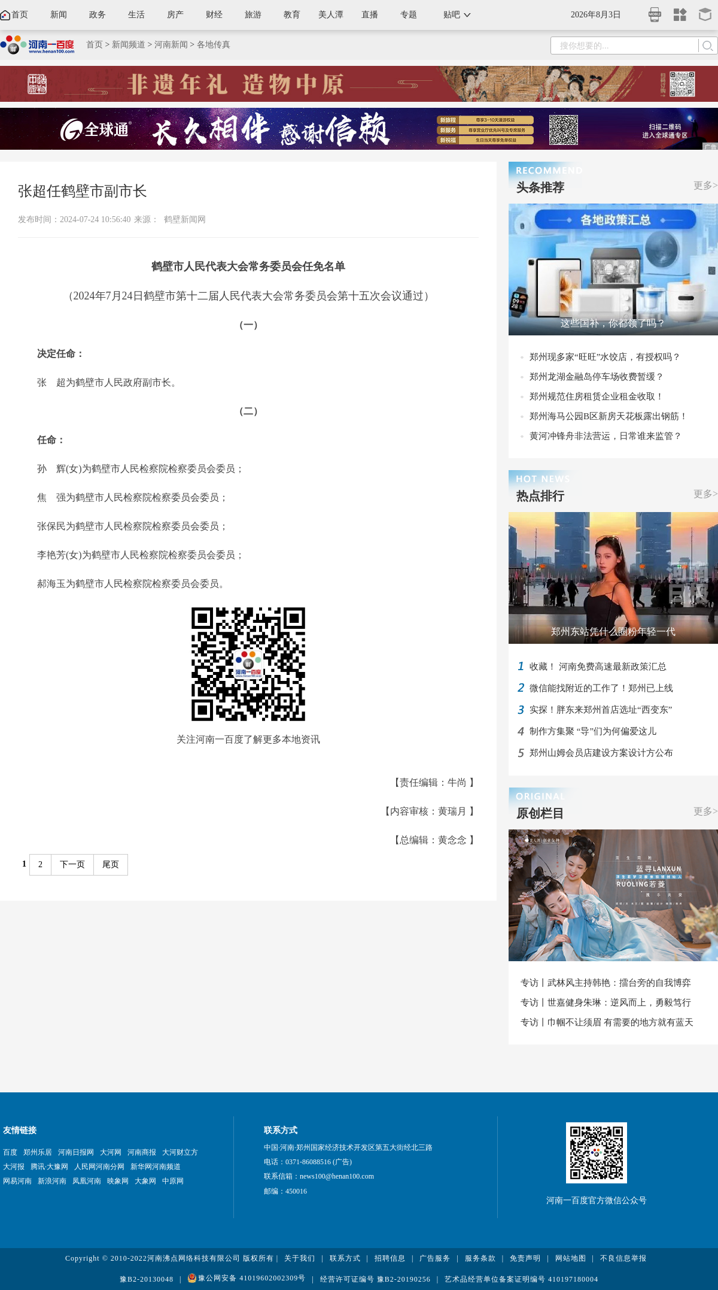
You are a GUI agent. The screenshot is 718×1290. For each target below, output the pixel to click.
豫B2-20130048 (147, 1279)
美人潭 (330, 14)
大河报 (14, 1166)
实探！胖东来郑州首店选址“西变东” (601, 709)
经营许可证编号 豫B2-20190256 (375, 1279)
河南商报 (141, 1152)
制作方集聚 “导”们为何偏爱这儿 (593, 731)
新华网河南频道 (155, 1166)
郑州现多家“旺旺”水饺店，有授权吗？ (605, 357)
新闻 (58, 14)
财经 (214, 14)
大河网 (110, 1152)
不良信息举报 (623, 1258)
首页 (19, 14)
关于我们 (299, 1258)
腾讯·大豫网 (49, 1166)
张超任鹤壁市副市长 (82, 191)
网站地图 (570, 1258)
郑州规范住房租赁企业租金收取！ (597, 396)
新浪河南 (52, 1181)
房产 (175, 14)
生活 (136, 14)
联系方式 (345, 1258)
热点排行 (540, 495)
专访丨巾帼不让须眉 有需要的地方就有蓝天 (607, 1022)
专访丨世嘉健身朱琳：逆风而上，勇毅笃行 (606, 1002)
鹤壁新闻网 (185, 219)
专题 (408, 14)
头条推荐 (540, 187)
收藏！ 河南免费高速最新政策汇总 (598, 666)
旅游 (253, 14)
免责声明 (525, 1258)
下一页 (72, 864)
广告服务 (435, 1258)
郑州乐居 (37, 1152)
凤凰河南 (86, 1181)
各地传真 (213, 44)
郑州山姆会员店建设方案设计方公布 (601, 753)
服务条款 (480, 1258)
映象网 (118, 1181)
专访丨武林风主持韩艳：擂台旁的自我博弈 (606, 983)
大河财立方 (180, 1152)
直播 (369, 14)
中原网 (173, 1181)
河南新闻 (171, 44)
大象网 (145, 1181)
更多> (705, 185)
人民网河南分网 (99, 1166)
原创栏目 (540, 813)
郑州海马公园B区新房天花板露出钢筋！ (609, 416)
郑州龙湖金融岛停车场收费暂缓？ (597, 376)
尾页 (110, 864)
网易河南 (17, 1181)
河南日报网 (76, 1152)
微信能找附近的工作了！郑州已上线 (601, 688)
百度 (10, 1152)
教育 (292, 14)
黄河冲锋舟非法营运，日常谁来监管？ (606, 436)
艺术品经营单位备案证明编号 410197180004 (521, 1279)
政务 (97, 14)
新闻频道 (128, 44)
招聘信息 (390, 1258)
